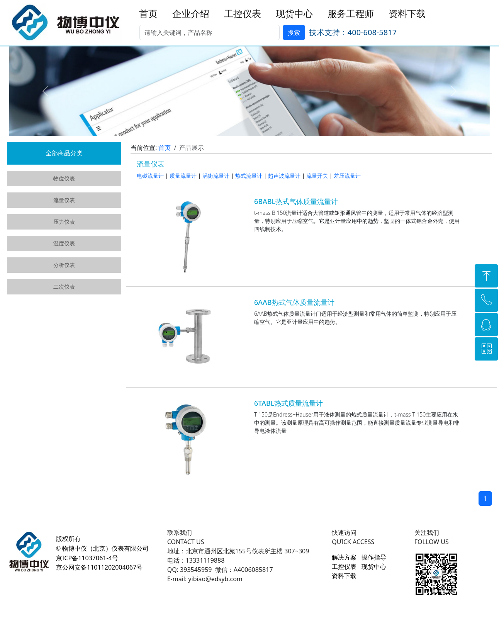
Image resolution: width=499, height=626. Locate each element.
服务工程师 (351, 14)
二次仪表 (64, 286)
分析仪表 (64, 265)
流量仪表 (64, 200)
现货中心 (294, 14)
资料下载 (407, 14)
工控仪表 (242, 14)
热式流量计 (248, 175)
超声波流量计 (284, 175)
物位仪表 (64, 178)
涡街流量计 (215, 175)
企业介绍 (190, 14)
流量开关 (317, 175)
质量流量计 (183, 175)
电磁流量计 (150, 175)
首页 (148, 14)
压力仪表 (64, 221)
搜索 (294, 32)
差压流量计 (347, 175)
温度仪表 (64, 243)
